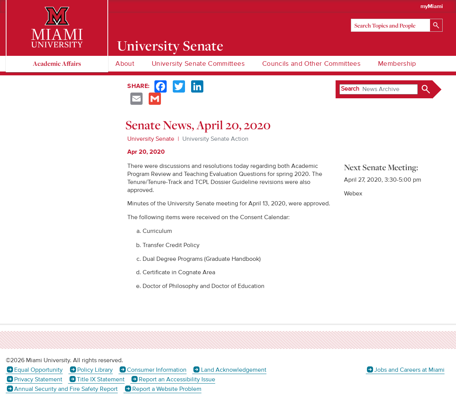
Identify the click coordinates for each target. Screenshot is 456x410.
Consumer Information (157, 370)
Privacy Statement (38, 379)
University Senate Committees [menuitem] (198, 64)
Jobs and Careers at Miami (409, 370)
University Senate (170, 45)
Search (350, 89)
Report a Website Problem (166, 389)
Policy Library (95, 370)
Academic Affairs (57, 63)
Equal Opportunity (38, 370)
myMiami (431, 6)
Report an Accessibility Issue (177, 379)
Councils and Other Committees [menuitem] (311, 64)
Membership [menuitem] (397, 64)
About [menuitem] (124, 64)
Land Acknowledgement (233, 370)
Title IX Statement (101, 379)
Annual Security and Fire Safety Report (66, 389)
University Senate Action (215, 139)
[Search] (396, 25)
